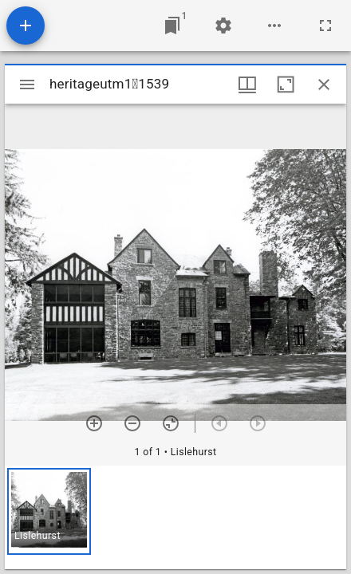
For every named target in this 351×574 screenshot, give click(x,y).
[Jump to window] (172, 25)
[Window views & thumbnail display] (247, 84)
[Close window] (324, 84)
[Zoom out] (132, 423)
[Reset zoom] (171, 423)
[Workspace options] (274, 25)
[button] (49, 511)
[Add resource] (25, 25)
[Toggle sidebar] (27, 84)
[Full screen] (325, 25)
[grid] (175, 517)
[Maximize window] (285, 84)
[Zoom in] (94, 423)
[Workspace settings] (223, 25)
